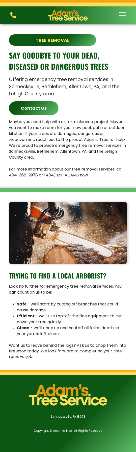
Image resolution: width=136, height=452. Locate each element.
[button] (122, 15)
